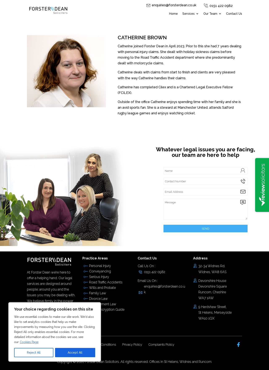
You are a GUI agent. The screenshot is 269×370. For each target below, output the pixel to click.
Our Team (210, 13)
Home (173, 13)
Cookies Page (29, 342)
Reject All (34, 352)
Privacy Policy (132, 344)
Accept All (75, 352)
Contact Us (234, 13)
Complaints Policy (161, 344)
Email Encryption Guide (106, 310)
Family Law (97, 293)
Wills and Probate (102, 288)
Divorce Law (98, 299)
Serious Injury (99, 277)
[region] (54, 332)
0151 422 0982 (221, 6)
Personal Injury (100, 266)
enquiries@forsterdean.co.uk (174, 5)
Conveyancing (100, 271)
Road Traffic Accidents (106, 282)
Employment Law (102, 304)
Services (188, 13)
